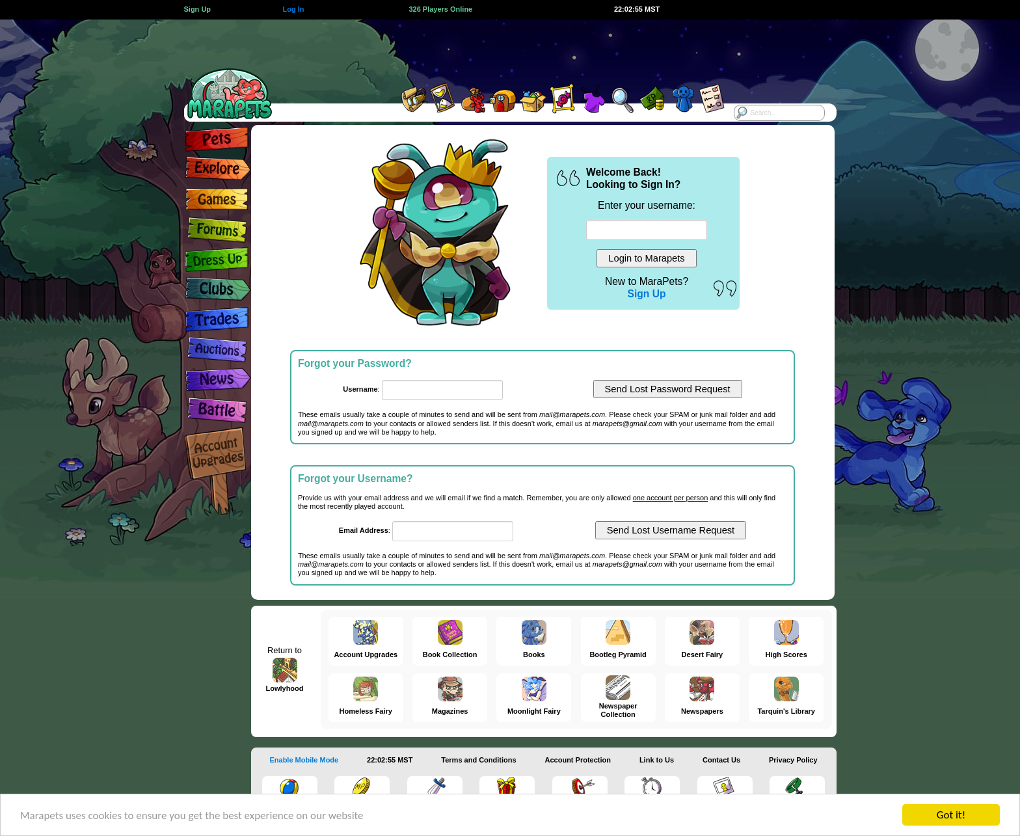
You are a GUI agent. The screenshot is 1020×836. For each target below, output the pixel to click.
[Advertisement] (498, 49)
